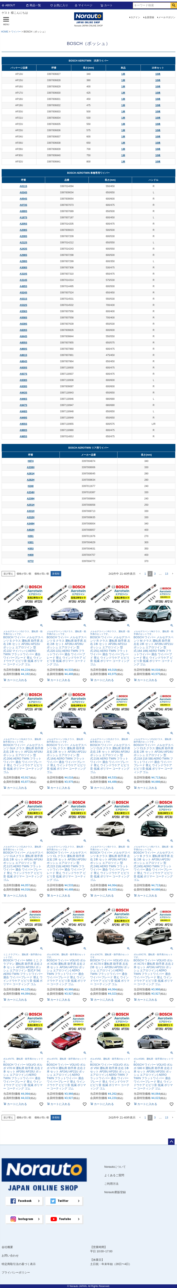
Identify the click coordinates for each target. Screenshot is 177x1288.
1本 (123, 74)
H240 (31, 486)
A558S (23, 317)
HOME (4, 31)
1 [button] (145, 573)
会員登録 (149, 17)
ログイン (135, 17)
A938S (23, 380)
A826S (23, 330)
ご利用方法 (111, 1183)
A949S (23, 417)
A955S (23, 424)
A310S (23, 273)
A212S (23, 242)
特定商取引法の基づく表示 (19, 1264)
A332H (30, 517)
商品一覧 (33, 5)
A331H (30, 511)
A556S (23, 311)
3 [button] (155, 573)
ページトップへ (171, 1141)
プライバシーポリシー (16, 1272)
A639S (23, 323)
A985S (23, 436)
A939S (23, 386)
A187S (23, 217)
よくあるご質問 (114, 1175)
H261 (31, 536)
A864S (23, 361)
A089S (23, 211)
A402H (30, 529)
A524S (23, 292)
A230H (30, 498)
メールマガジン (166, 17)
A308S (23, 267)
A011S (23, 186)
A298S (23, 255)
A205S (23, 223)
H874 (31, 461)
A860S (23, 348)
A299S (23, 261)
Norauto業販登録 (115, 1192)
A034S (23, 192)
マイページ (83, 5)
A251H (30, 504)
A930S (23, 367)
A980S (23, 430)
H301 (31, 542)
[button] (140, 574)
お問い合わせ (10, 1255)
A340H (30, 523)
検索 (174, 5)
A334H (30, 492)
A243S (23, 248)
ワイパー (16, 31)
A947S (23, 405)
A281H (30, 473)
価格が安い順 (24, 573)
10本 (157, 74)
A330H (30, 467)
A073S (23, 205)
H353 (31, 548)
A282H (30, 479)
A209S (23, 236)
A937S (23, 373)
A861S (23, 355)
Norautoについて (115, 1166)
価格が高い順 (41, 573)
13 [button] (166, 573)
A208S (23, 230)
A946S (23, 399)
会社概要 (7, 1247)
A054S (23, 198)
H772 (31, 561)
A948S (23, 411)
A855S (23, 342)
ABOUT (8, 5)
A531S (23, 298)
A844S (23, 336)
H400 (31, 554)
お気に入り (59, 5)
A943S (23, 392)
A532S (23, 305)
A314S (23, 280)
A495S (23, 286)
